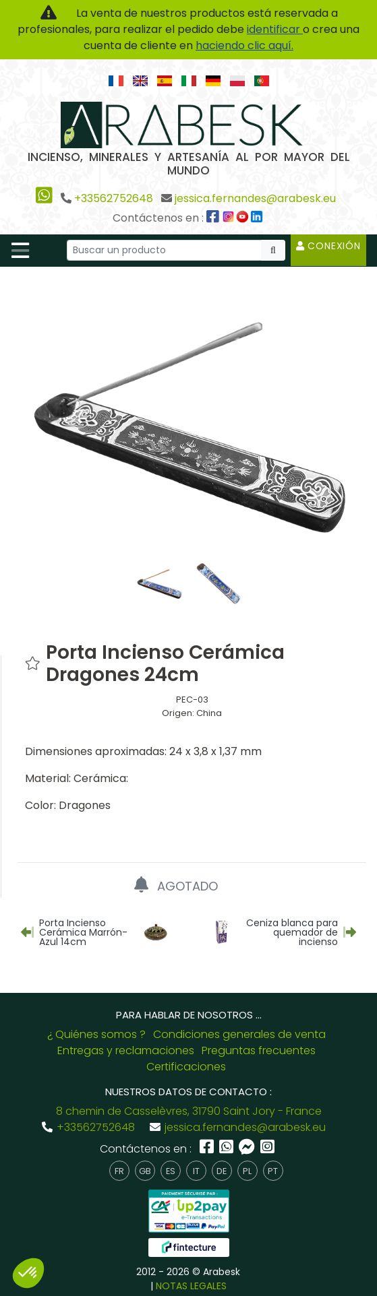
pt (273, 1171)
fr (119, 1171)
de (221, 1171)
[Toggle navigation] (20, 250)
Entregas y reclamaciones (125, 1050)
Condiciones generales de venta (239, 1034)
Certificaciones (186, 1066)
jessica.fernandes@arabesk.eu (255, 198)
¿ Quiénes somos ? (96, 1034)
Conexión (328, 246)
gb (145, 1171)
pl (247, 1171)
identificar (275, 29)
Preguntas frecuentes (259, 1050)
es (170, 1171)
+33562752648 (113, 198)
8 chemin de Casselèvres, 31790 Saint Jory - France (189, 1111)
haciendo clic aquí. (244, 45)
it (196, 1171)
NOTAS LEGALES (191, 1286)
